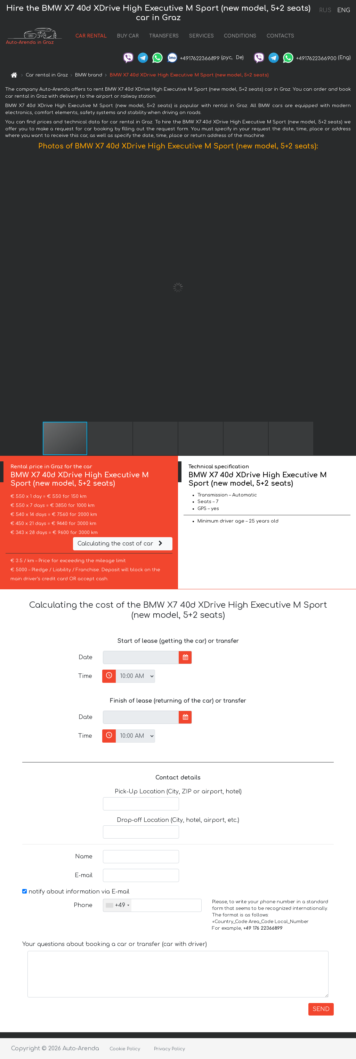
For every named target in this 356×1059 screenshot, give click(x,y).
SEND (321, 1009)
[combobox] (117, 905)
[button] (349, 287)
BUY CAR (128, 36)
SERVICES (201, 36)
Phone (83, 905)
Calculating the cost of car (121, 544)
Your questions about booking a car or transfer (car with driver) (114, 944)
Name (83, 857)
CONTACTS (280, 36)
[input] (141, 657)
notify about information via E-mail (75, 892)
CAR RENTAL (91, 36)
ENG (343, 10)
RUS (325, 10)
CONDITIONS (240, 36)
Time (85, 676)
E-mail (83, 875)
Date (85, 657)
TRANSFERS (164, 36)
